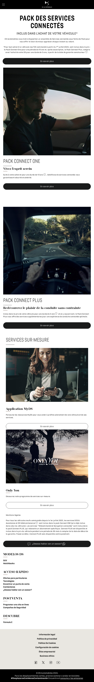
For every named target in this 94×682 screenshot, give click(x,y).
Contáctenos (9, 587)
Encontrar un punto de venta (16, 584)
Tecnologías (8, 581)
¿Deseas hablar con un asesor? (17, 590)
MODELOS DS (13, 554)
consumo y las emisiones (71, 678)
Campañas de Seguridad (14, 607)
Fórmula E (7, 622)
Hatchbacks (9, 563)
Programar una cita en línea (16, 604)
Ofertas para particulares (15, 578)
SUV (5, 560)
